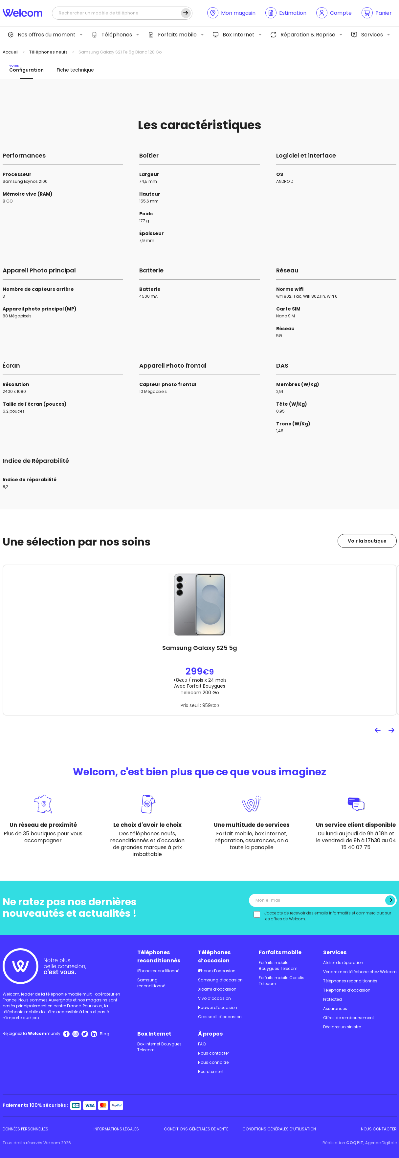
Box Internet (234, 34)
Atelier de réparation (343, 962)
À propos (210, 1034)
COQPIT (355, 1143)
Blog (104, 1034)
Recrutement (211, 1071)
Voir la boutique (367, 541)
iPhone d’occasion (216, 971)
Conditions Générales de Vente (196, 1129)
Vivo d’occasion (214, 998)
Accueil (10, 52)
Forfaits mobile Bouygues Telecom (278, 965)
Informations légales (116, 1129)
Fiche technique (75, 70)
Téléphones (112, 34)
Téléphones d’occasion (214, 956)
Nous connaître (213, 1062)
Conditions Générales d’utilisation (279, 1129)
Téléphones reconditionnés (158, 956)
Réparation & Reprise (303, 34)
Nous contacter (213, 1053)
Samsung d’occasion (220, 980)
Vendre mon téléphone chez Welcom (360, 972)
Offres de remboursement (348, 1017)
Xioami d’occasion (217, 989)
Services (367, 34)
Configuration (26, 68)
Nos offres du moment (42, 34)
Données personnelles (25, 1129)
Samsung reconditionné (151, 983)
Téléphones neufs (48, 52)
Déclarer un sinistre (342, 1027)
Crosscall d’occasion (220, 1016)
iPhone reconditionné (158, 971)
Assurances (335, 1008)
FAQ (202, 1044)
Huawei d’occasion (217, 1007)
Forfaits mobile (172, 34)
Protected (332, 999)
